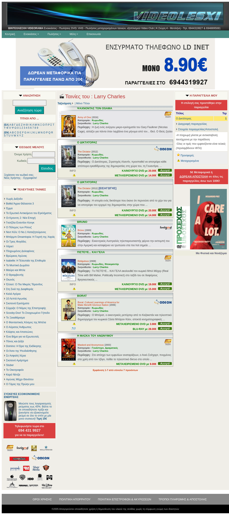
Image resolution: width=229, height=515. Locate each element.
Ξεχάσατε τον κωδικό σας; (19, 174)
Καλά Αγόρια (13, 293)
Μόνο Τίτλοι (83, 103)
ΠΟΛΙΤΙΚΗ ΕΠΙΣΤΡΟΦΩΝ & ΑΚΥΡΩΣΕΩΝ (124, 499)
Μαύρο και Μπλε (15, 270)
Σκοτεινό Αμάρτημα (17, 360)
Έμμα (9, 208)
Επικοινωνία (94, 34)
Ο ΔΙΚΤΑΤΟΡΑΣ (87, 142)
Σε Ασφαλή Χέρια (16, 355)
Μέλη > (74, 34)
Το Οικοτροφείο (15, 369)
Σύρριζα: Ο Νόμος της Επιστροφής (26, 308)
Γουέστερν (98, 348)
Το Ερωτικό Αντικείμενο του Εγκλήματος (29, 213)
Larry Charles (100, 123)
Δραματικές (111, 348)
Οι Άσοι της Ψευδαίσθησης (21, 350)
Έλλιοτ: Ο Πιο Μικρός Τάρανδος (24, 284)
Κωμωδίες (97, 120)
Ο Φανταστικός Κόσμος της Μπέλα (26, 322)
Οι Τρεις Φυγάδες (16, 241)
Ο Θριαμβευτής (15, 274)
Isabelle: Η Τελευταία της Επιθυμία (26, 260)
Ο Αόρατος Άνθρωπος (18, 327)
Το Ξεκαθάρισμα (15, 317)
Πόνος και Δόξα (15, 341)
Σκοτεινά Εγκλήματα (17, 303)
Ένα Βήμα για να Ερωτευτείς (22, 336)
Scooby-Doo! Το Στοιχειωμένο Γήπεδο (28, 312)
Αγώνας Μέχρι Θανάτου (20, 379)
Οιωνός (10, 279)
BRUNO (82, 221)
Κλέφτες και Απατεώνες (19, 331)
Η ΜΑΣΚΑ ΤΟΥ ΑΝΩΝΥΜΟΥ (95, 335)
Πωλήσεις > (54, 34)
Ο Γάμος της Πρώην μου (20, 384)
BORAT (82, 295)
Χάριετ (10, 246)
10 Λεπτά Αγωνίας (16, 298)
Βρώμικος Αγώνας (16, 255)
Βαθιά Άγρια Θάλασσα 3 (20, 203)
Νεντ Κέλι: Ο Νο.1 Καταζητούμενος (26, 232)
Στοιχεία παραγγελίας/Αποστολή (198, 129)
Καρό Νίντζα (13, 374)
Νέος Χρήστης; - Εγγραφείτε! (20, 177)
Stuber (10, 365)
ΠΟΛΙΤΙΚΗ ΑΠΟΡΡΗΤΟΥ (74, 499)
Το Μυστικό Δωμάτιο (17, 265)
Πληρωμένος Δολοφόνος (20, 251)
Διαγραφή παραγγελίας (191, 123)
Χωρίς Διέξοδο (14, 198)
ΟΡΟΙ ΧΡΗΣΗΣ (42, 499)
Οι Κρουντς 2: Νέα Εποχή (20, 217)
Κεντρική (10, 34)
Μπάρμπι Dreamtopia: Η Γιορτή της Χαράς (30, 236)
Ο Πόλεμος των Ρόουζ (19, 227)
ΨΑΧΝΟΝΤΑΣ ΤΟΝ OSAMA (94, 108)
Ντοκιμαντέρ (112, 264)
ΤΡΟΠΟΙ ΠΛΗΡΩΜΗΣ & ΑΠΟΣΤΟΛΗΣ (182, 499)
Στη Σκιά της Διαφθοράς (19, 289)
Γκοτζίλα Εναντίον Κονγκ (20, 222)
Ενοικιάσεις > (31, 34)
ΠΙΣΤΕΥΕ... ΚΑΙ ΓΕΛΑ (91, 252)
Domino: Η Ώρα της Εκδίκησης (23, 346)
